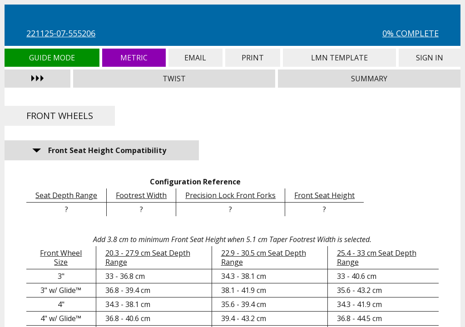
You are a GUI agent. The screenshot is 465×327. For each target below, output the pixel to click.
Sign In (429, 58)
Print (252, 58)
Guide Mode (52, 58)
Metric (134, 58)
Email (195, 58)
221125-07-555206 (60, 33)
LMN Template (339, 58)
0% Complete (410, 33)
